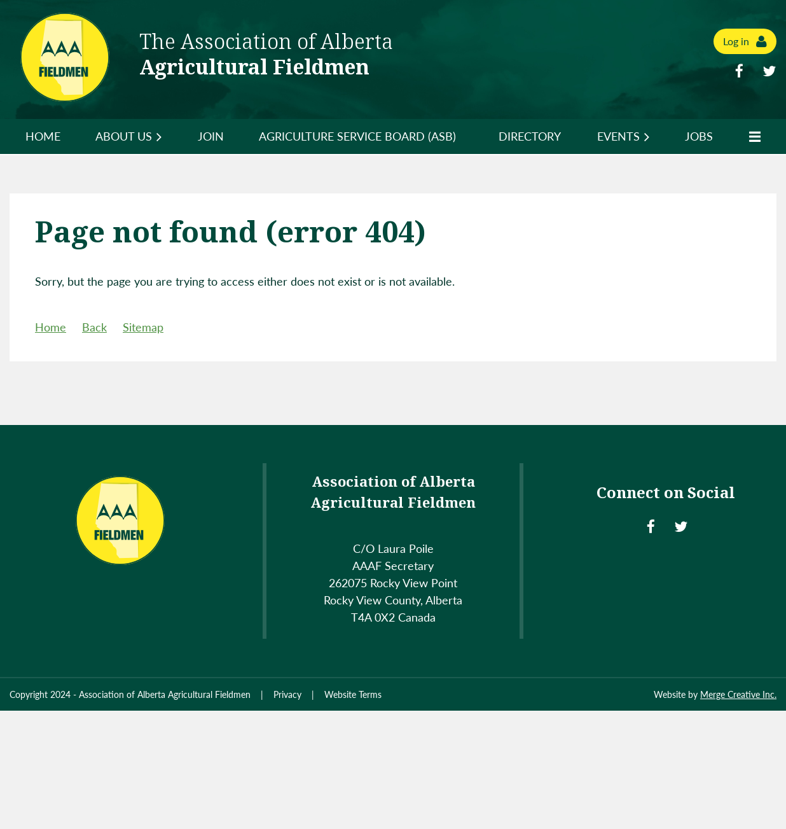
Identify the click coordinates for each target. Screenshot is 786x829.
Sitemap (143, 327)
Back (94, 327)
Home (50, 327)
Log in (736, 41)
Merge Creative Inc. (738, 694)
